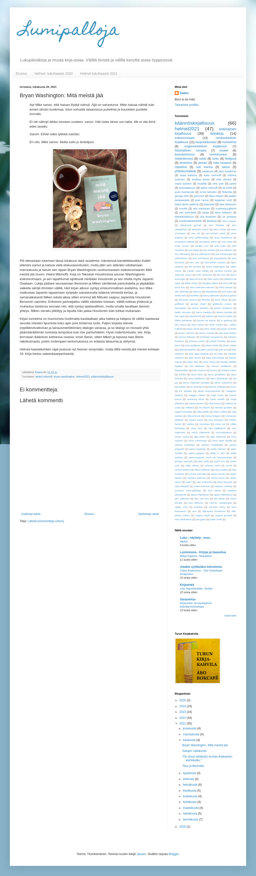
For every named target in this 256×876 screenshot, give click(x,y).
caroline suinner (223, 270)
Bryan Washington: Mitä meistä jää (205, 745)
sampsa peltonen (196, 477)
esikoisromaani (184, 138)
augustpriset (220, 258)
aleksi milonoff (43, 376)
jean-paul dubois (227, 333)
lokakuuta (189, 740)
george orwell (198, 304)
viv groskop (229, 216)
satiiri (188, 482)
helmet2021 (83, 376)
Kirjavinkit (187, 585)
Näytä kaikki (230, 615)
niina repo (196, 428)
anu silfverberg (182, 254)
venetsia (198, 507)
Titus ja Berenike (193, 766)
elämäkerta (211, 291)
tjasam (141, 854)
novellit (183, 208)
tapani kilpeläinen (200, 494)
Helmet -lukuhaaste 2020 (53, 74)
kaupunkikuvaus (206, 142)
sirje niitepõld (182, 486)
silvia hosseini (224, 482)
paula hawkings (197, 449)
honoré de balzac (206, 320)
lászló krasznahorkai (209, 391)
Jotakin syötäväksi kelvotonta (201, 567)
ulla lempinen (208, 216)
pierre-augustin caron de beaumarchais (210, 457)
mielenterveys (184, 158)
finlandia (227, 191)
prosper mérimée (184, 461)
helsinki (210, 316)
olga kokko (200, 436)
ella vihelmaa (182, 291)
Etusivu (21, 74)
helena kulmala (224, 312)
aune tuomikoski (184, 191)
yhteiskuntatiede (185, 171)
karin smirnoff (212, 175)
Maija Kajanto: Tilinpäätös (196, 555)
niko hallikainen (217, 428)
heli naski (180, 316)
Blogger (174, 854)
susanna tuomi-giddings (188, 490)
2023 (183, 712)
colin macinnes (204, 274)
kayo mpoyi (209, 362)
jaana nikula (193, 328)
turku (215, 158)
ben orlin (194, 262)
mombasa (204, 424)
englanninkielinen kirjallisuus (205, 146)
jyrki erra (223, 349)
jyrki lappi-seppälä (198, 353)
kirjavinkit (209, 204)
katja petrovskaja (215, 357)
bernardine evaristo (215, 262)
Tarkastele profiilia (186, 105)
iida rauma (180, 324)
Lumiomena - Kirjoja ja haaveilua (203, 552)
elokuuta (189, 779)
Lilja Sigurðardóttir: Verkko (196, 588)
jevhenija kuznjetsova (211, 337)
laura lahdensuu (196, 378)
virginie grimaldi (223, 515)
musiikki (202, 183)
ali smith (227, 187)
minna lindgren (213, 416)
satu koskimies (204, 482)
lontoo (233, 386)
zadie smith (216, 519)
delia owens (213, 279)
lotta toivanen (222, 163)
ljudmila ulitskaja (217, 386)
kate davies (195, 357)
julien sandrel (207, 349)
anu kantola (209, 250)
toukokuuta (190, 796)
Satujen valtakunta (194, 751)
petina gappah (196, 453)
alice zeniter (219, 229)
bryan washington (64, 376)
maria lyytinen (183, 183)
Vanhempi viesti (148, 514)
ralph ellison (192, 465)
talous (226, 167)
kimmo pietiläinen (221, 366)
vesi (194, 511)
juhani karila (212, 345)
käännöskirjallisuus (102, 376)
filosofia (206, 299)
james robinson (186, 333)
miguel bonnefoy (183, 411)
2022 (183, 718)
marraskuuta (191, 734)
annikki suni (201, 246)
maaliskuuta (191, 808)
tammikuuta (191, 819)
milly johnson (194, 416)
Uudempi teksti (30, 514)
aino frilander (216, 225)
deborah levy (196, 279)
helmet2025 (195, 316)
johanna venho (197, 341)
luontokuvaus (218, 154)
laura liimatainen (219, 378)
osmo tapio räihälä (222, 440)
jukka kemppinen (187, 349)
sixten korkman (202, 486)
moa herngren (216, 420)
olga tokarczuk (218, 436)
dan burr (221, 274)
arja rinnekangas (224, 254)
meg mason (214, 403)
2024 (183, 706)
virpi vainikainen (183, 519)
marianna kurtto (195, 399)
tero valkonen (182, 498)
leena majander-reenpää (196, 382)
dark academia (227, 171)
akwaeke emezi (200, 229)
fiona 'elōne (221, 299)
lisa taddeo (180, 386)
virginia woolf (202, 515)
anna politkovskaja (199, 237)
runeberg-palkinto (226, 208)
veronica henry (217, 507)
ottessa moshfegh (185, 444)
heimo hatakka (203, 312)
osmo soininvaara (197, 440)
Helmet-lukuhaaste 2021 (99, 74)
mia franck (204, 407)
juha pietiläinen (193, 345)
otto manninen (201, 208)
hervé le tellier (225, 316)
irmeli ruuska (216, 324)
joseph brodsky (218, 341)
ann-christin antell (215, 233)
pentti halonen (218, 449)
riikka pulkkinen (202, 469)
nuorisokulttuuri (224, 432)
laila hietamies (227, 204)
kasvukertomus (185, 154)
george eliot (182, 195)
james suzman (206, 333)
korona (213, 370)
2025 (183, 700)
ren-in (229, 465)
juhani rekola (229, 345)
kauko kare (192, 362)
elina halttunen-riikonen (202, 287)
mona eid (220, 424)
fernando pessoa (188, 299)
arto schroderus (200, 258)
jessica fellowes (187, 337)
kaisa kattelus (188, 175)
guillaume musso (222, 304)
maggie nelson (197, 395)
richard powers (182, 469)
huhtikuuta (190, 802)
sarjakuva (207, 171)
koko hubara (199, 370)
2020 (183, 826)
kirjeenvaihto (181, 370)
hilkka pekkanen (183, 320)
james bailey (210, 328)
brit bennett (195, 266)
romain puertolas (198, 474)
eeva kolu (180, 287)
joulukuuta (190, 728)
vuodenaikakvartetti (190, 220)
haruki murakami (223, 308)
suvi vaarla (214, 490)
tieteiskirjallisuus (184, 216)
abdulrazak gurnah (190, 225)
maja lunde (217, 395)
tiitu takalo (219, 498)
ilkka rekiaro (216, 195)
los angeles (185, 391)
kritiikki (182, 374)
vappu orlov (181, 507)
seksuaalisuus (187, 187)
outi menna (204, 167)
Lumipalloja (69, 31)
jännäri (202, 163)
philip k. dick (217, 453)
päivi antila (203, 461)
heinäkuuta (190, 784)
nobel (202, 158)
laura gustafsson (217, 374)
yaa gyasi (201, 519)
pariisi (232, 183)
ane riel (195, 233)
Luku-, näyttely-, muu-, (195, 537)
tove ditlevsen (196, 502)
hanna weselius (200, 308)
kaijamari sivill (223, 200)
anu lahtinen (226, 250)
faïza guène (230, 295)
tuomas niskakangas (220, 502)
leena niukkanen (223, 382)
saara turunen (218, 474)
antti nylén (220, 246)
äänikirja (212, 220)
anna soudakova (223, 237)
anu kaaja (194, 250)
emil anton (227, 291)
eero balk (228, 283)
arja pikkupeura (203, 254)
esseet (223, 150)
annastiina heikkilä (184, 241)
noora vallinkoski (201, 432)
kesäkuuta (190, 790)
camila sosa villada (198, 270)
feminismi (186, 163)
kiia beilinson (197, 366)
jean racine (202, 200)
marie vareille (217, 399)
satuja (205, 212)
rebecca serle (212, 465)
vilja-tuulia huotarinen (213, 511)
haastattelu (180, 308)
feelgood (230, 158)
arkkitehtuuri (181, 258)
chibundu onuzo (183, 274)
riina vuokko (221, 469)
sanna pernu (217, 477)
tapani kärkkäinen (223, 494)
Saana (184, 93)
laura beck (197, 374)
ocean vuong (182, 436)
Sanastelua (187, 599)
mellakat (189, 407)
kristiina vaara (229, 370)
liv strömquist (197, 386)
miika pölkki (203, 411)
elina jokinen (225, 287)
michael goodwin (224, 407)
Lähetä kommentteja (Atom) (46, 521)
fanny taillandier (211, 295)
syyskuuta (190, 773)
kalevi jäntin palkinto (187, 204)
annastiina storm (208, 241)
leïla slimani (223, 179)
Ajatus (184, 541)
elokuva (197, 291)
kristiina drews (200, 179)
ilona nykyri (197, 324)
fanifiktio (194, 295)
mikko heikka (220, 411)
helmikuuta (190, 813)
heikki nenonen (183, 312)
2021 (183, 723)
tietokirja (217, 133)
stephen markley (224, 486)
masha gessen (196, 403)
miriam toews (196, 420)
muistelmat (229, 142)
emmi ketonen (208, 191)
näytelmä (181, 167)
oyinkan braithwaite (212, 444)
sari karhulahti (187, 212)
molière (190, 424)
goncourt (199, 195)
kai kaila (218, 353)
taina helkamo (223, 212)
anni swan (227, 241)
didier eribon (191, 283)
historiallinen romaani (191, 150)
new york (218, 183)
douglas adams (210, 283)
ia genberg (226, 320)
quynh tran (219, 461)
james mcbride (228, 328)
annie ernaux (182, 246)
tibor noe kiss (201, 498)
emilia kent (180, 295)
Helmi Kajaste (229, 221)
